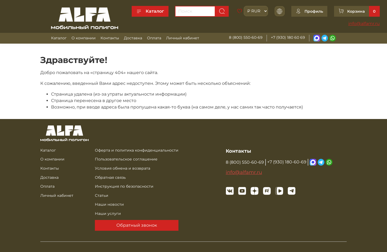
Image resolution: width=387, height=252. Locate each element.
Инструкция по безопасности (124, 186)
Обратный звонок (136, 225)
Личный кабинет (182, 38)
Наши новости (109, 204)
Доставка (133, 38)
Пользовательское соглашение (126, 159)
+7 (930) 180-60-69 (286, 161)
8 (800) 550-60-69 (246, 37)
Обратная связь (110, 177)
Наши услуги (108, 213)
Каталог (150, 11)
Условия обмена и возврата (122, 168)
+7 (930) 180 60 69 (288, 37)
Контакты (110, 38)
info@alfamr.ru (364, 23)
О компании (83, 38)
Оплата (154, 38)
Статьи (101, 195)
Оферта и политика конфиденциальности (136, 150)
